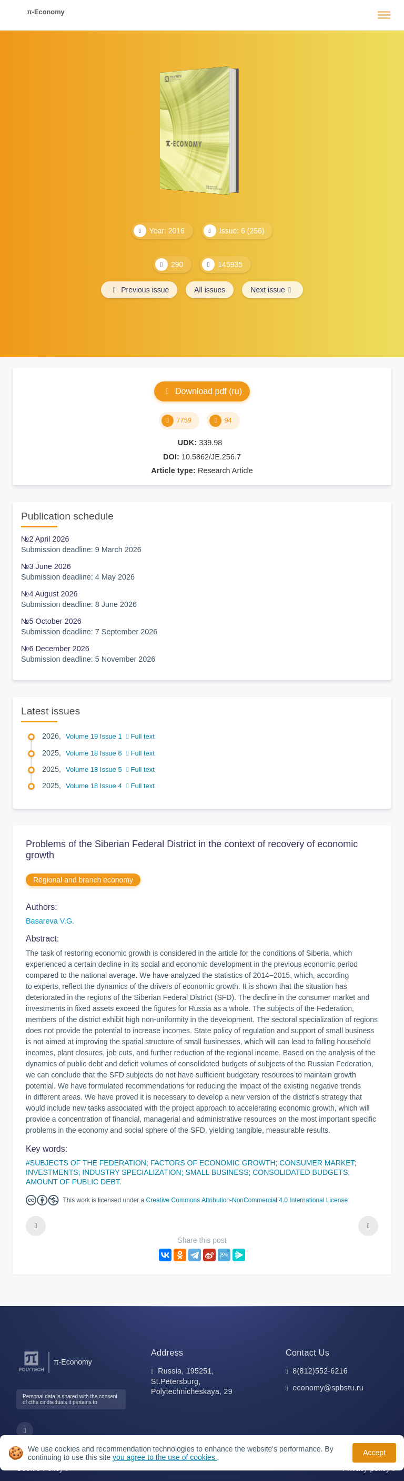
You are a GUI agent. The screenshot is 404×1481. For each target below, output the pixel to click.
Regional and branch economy (83, 880)
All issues (209, 290)
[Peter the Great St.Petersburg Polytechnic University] (31, 1371)
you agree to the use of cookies (165, 1457)
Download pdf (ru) (202, 391)
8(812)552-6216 (320, 1371)
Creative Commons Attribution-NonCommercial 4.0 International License (247, 1200)
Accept (374, 1452)
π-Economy (46, 12)
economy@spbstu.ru (327, 1388)
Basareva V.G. (50, 921)
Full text (140, 736)
